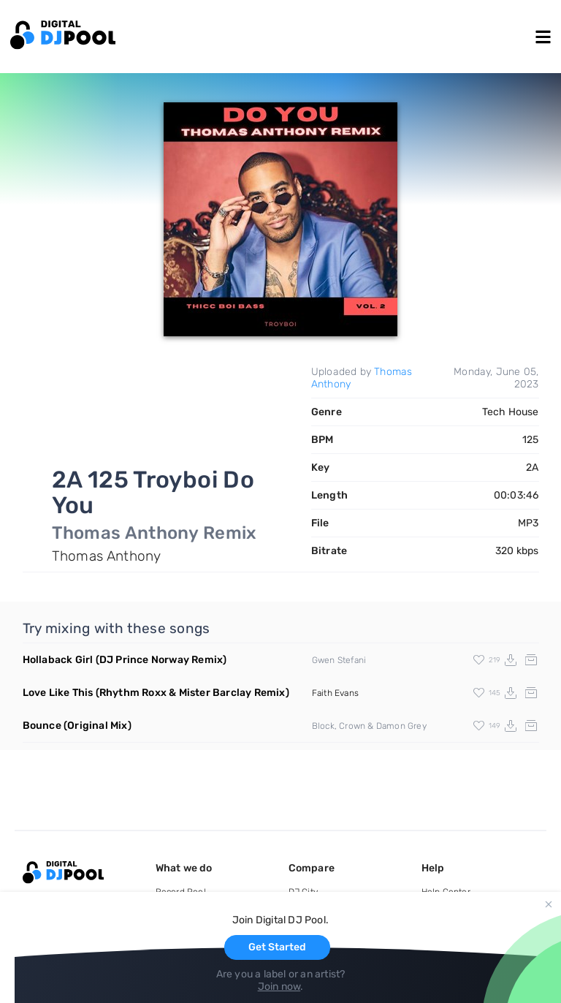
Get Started (277, 947)
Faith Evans (335, 693)
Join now (279, 986)
